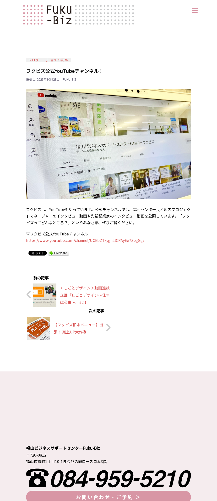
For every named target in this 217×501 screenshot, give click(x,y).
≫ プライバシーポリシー (45, 480)
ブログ (33, 60)
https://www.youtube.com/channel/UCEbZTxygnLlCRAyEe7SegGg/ (85, 240)
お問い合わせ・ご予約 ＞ (108, 461)
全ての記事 (59, 60)
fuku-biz (69, 79)
